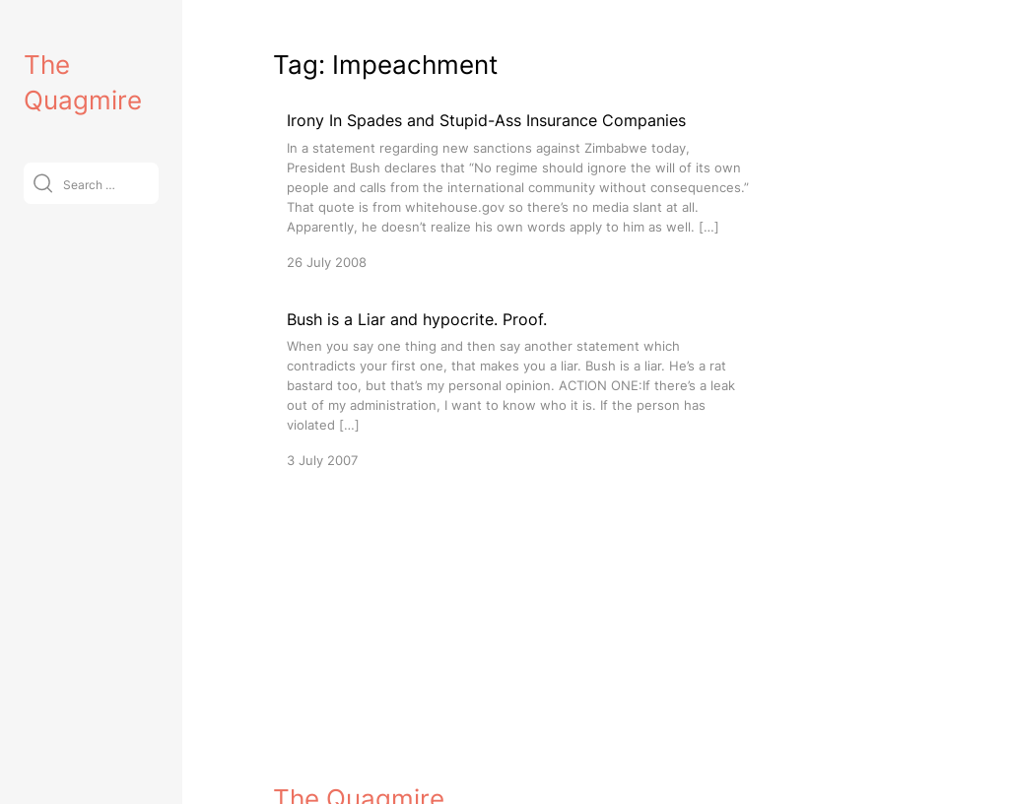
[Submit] (43, 182)
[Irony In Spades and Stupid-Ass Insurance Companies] (519, 190)
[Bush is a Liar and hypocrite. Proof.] (519, 389)
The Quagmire (358, 771)
